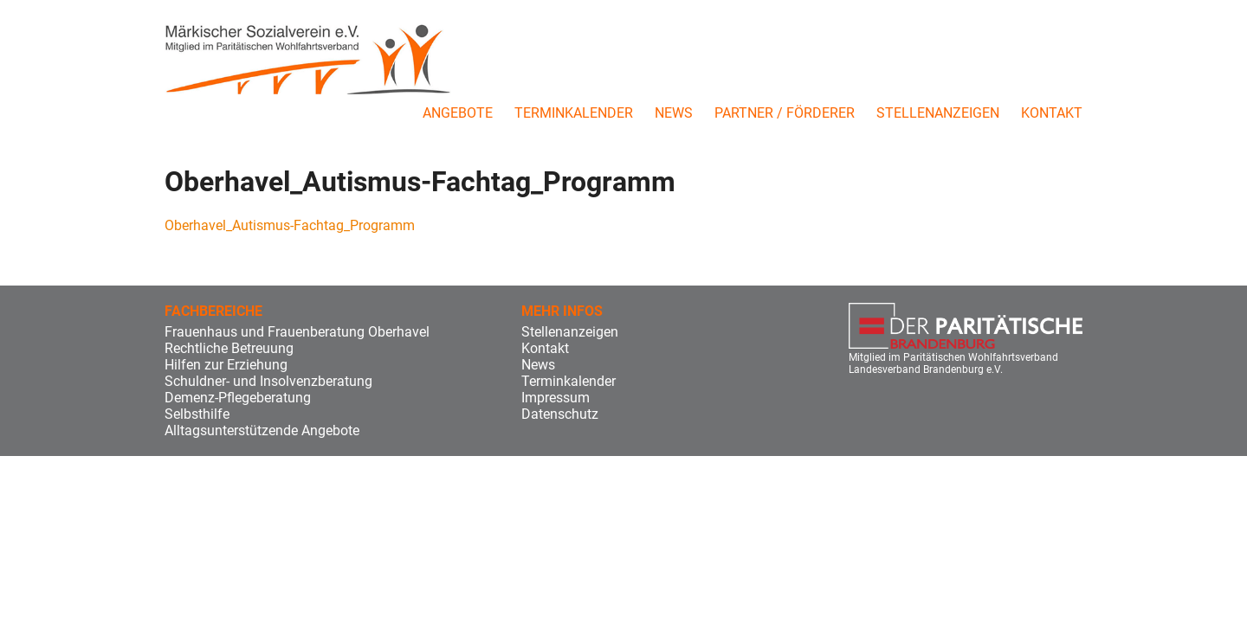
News (674, 113)
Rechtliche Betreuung (229, 348)
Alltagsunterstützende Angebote (262, 430)
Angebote (458, 113)
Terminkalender (573, 113)
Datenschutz (559, 414)
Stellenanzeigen (937, 113)
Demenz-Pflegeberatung (238, 397)
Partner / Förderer (784, 113)
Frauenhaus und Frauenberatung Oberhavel (297, 332)
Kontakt (1051, 113)
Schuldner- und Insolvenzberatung (268, 381)
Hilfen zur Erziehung (226, 364)
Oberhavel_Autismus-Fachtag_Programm (290, 225)
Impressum (555, 397)
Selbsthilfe (197, 414)
